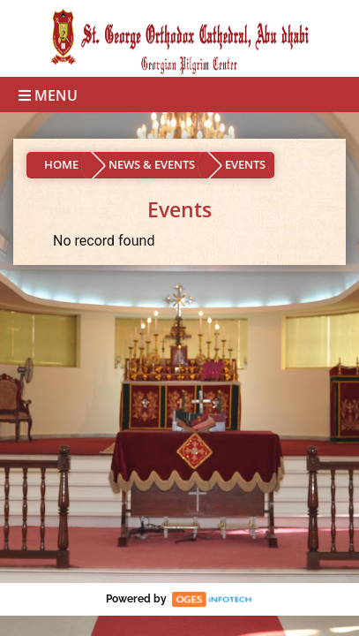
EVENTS (245, 164)
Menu (48, 95)
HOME (61, 164)
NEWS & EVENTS (151, 164)
